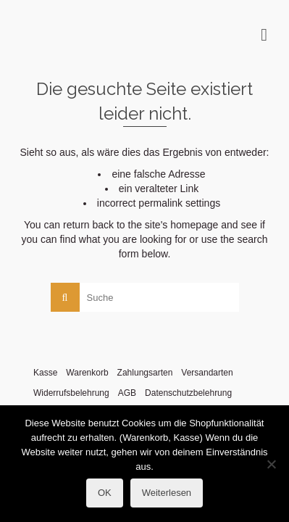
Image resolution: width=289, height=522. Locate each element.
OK (105, 492)
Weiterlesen (166, 492)
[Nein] (271, 464)
